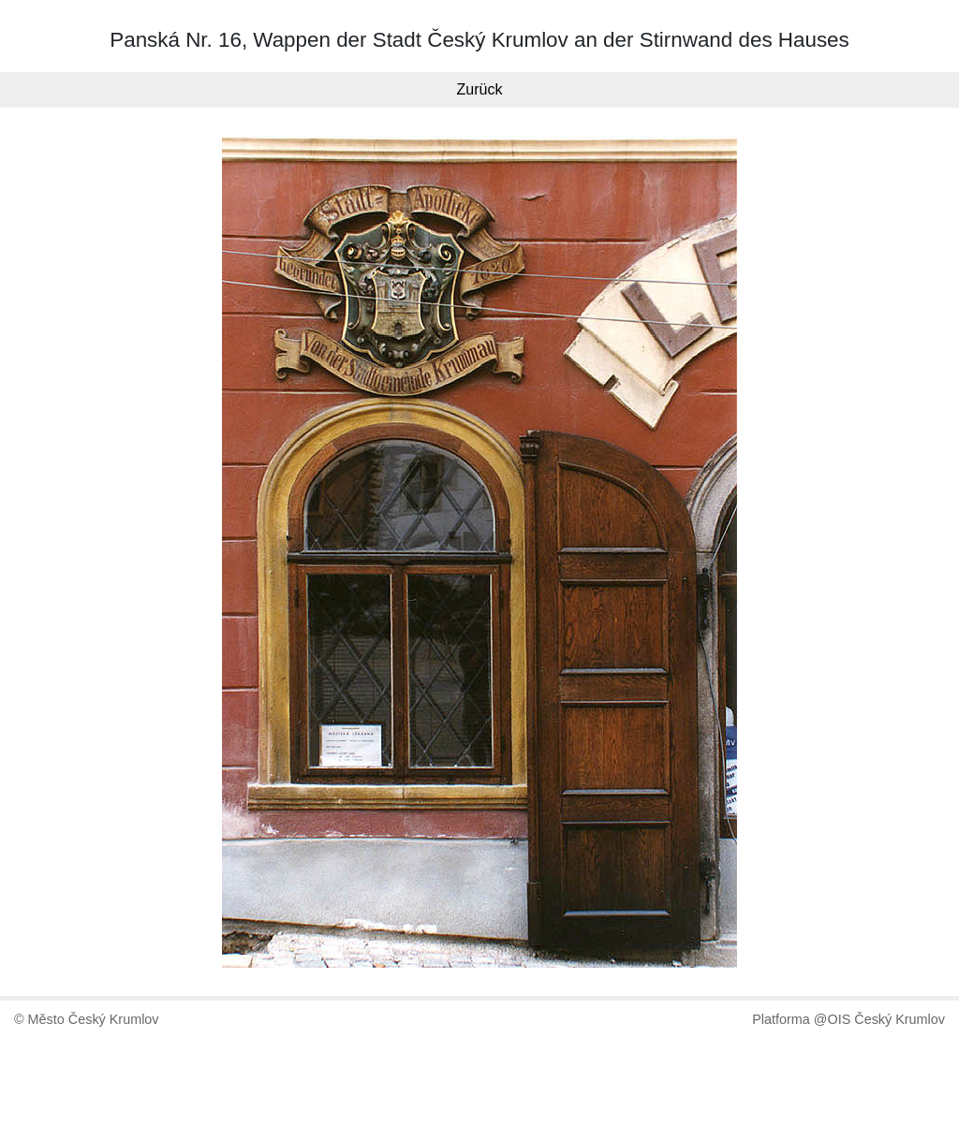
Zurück (480, 89)
